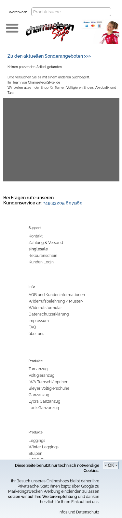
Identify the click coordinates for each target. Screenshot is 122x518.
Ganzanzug (39, 395)
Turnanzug (38, 369)
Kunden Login (41, 262)
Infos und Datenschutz (79, 512)
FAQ (32, 327)
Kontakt (36, 236)
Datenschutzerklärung (49, 314)
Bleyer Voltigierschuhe (49, 388)
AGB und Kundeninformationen (57, 295)
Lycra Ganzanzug (44, 401)
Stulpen (35, 453)
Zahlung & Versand (46, 242)
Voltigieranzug (41, 375)
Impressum (39, 320)
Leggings (37, 440)
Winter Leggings (44, 447)
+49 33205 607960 (63, 202)
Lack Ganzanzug (44, 408)
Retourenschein (43, 255)
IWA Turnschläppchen (48, 382)
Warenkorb (18, 12)
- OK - (111, 465)
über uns (36, 333)
